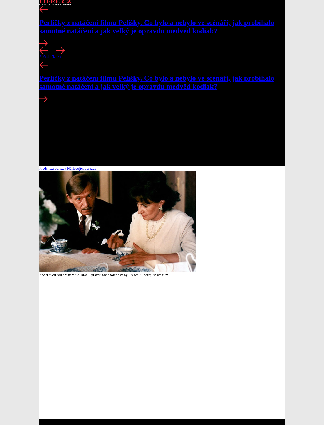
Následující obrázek (81, 168)
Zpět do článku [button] (50, 57)
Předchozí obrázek (53, 168)
